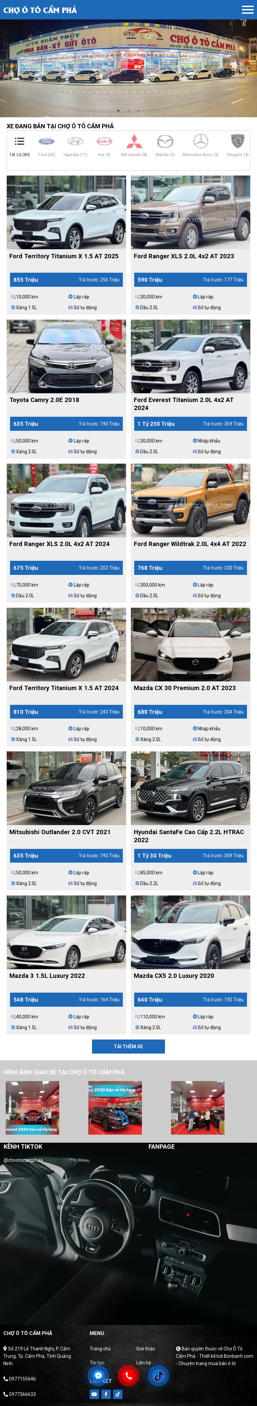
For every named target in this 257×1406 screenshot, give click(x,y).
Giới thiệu (145, 1348)
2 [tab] (128, 110)
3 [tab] (138, 110)
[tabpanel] (128, 58)
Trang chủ (100, 1348)
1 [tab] (118, 110)
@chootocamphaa (23, 1160)
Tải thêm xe (128, 1046)
